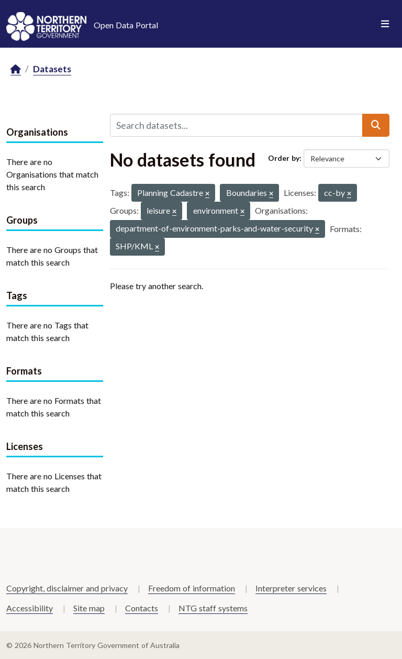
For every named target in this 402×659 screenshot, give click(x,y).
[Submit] (375, 125)
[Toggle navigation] (385, 24)
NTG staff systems (213, 608)
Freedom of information (191, 588)
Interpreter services (291, 588)
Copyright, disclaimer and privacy (67, 588)
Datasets (52, 68)
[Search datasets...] (236, 125)
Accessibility (29, 608)
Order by (283, 157)
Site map (89, 608)
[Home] (15, 69)
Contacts (141, 608)
